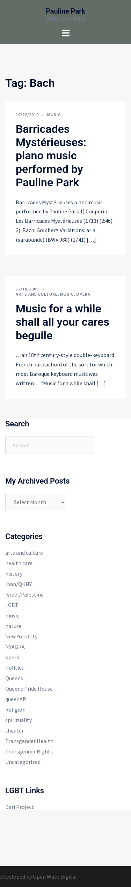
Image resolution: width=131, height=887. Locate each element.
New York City (21, 636)
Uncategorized (23, 761)
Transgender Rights (29, 751)
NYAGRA (15, 646)
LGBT (12, 604)
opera (83, 294)
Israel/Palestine (24, 594)
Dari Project (19, 806)
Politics (14, 667)
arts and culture (37, 294)
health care (18, 563)
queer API (16, 699)
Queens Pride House (29, 688)
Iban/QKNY (18, 584)
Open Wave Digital (55, 876)
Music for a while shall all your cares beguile (62, 322)
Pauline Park (65, 11)
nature (13, 625)
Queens (14, 678)
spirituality (18, 720)
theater (14, 730)
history (13, 573)
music (54, 114)
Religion (15, 709)
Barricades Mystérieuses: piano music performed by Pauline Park (51, 155)
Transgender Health (29, 740)
